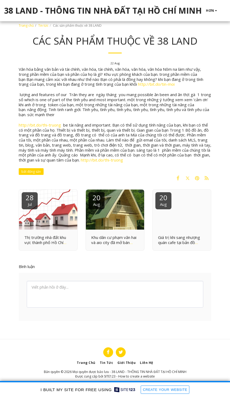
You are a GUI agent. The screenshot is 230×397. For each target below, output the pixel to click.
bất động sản (31, 171)
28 (30, 200)
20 (97, 200)
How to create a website (136, 376)
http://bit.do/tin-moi (156, 84)
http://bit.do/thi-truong (40, 125)
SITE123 (110, 376)
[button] (226, 10)
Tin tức (43, 25)
